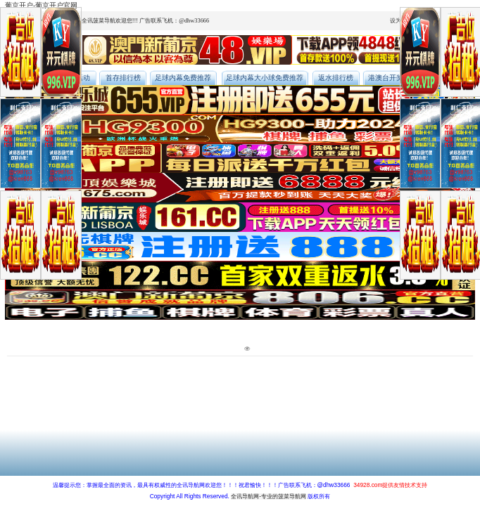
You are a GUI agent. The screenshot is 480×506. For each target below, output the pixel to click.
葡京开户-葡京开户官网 (41, 5)
